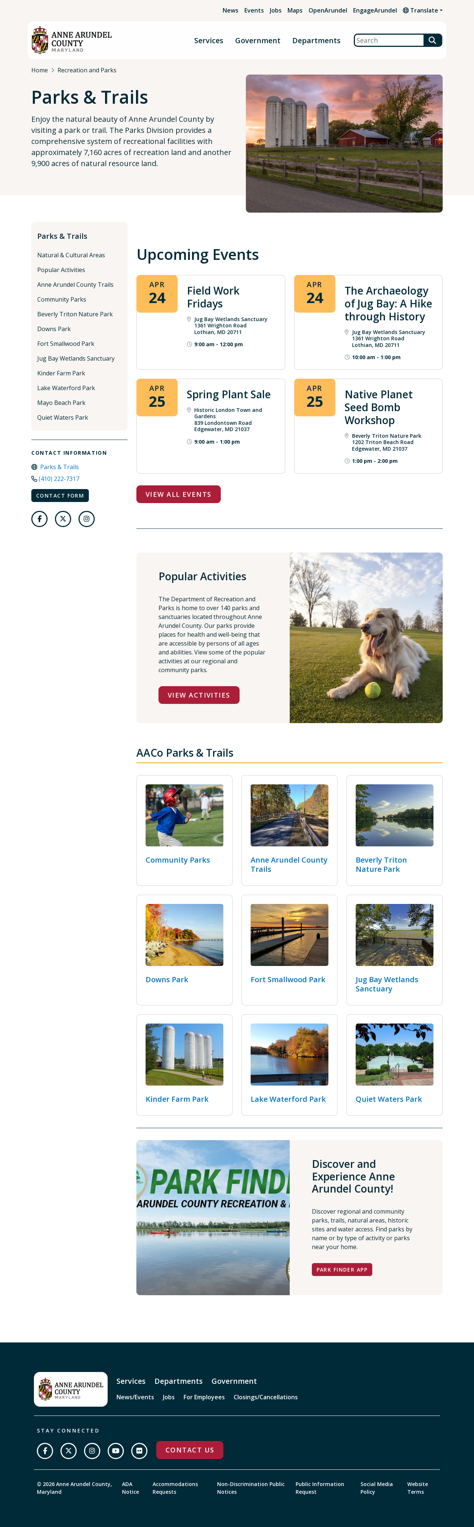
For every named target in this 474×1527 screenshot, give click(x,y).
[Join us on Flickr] (139, 1451)
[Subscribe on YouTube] (116, 1451)
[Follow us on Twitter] (63, 519)
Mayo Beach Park (61, 403)
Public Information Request (320, 1487)
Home (39, 70)
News (230, 10)
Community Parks (61, 299)
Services (208, 40)
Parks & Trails (62, 236)
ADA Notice (130, 1487)
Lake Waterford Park (66, 388)
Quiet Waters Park (62, 417)
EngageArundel (375, 10)
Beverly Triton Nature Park (75, 314)
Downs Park (54, 329)
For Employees (204, 1397)
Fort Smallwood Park (65, 344)
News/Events (135, 1397)
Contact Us (189, 1449)
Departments (316, 40)
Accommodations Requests (175, 1487)
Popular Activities (61, 270)
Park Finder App (342, 1269)
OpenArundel (328, 10)
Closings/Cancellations (266, 1397)
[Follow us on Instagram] (87, 519)
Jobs (276, 10)
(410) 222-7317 (59, 479)
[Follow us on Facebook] (39, 519)
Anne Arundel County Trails (75, 285)
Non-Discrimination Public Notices (251, 1487)
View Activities (199, 695)
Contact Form (60, 495)
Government (257, 40)
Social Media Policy (376, 1487)
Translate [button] (420, 10)
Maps (295, 10)
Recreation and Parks (86, 70)
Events (254, 10)
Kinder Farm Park (61, 373)
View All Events (179, 494)
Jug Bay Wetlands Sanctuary (76, 358)
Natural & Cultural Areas (71, 255)
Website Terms (417, 1487)
